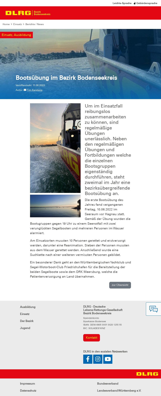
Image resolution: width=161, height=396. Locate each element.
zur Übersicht (120, 285)
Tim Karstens (33, 90)
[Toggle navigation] (56, 13)
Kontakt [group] (91, 338)
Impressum (27, 383)
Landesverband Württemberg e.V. (119, 390)
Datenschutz (28, 390)
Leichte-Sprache (122, 3)
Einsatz (17, 24)
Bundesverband (107, 383)
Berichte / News (34, 24)
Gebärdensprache (145, 3)
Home (6, 24)
